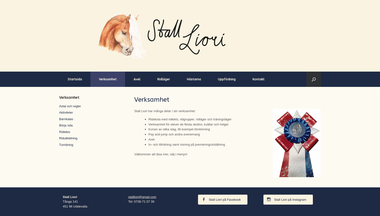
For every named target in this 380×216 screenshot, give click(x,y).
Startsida (75, 79)
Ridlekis (64, 132)
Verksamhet (108, 79)
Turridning (66, 145)
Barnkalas (66, 119)
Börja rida (66, 125)
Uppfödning (227, 79)
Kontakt (258, 79)
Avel (137, 79)
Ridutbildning (68, 138)
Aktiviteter (66, 112)
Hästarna (194, 79)
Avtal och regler (70, 106)
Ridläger (163, 79)
